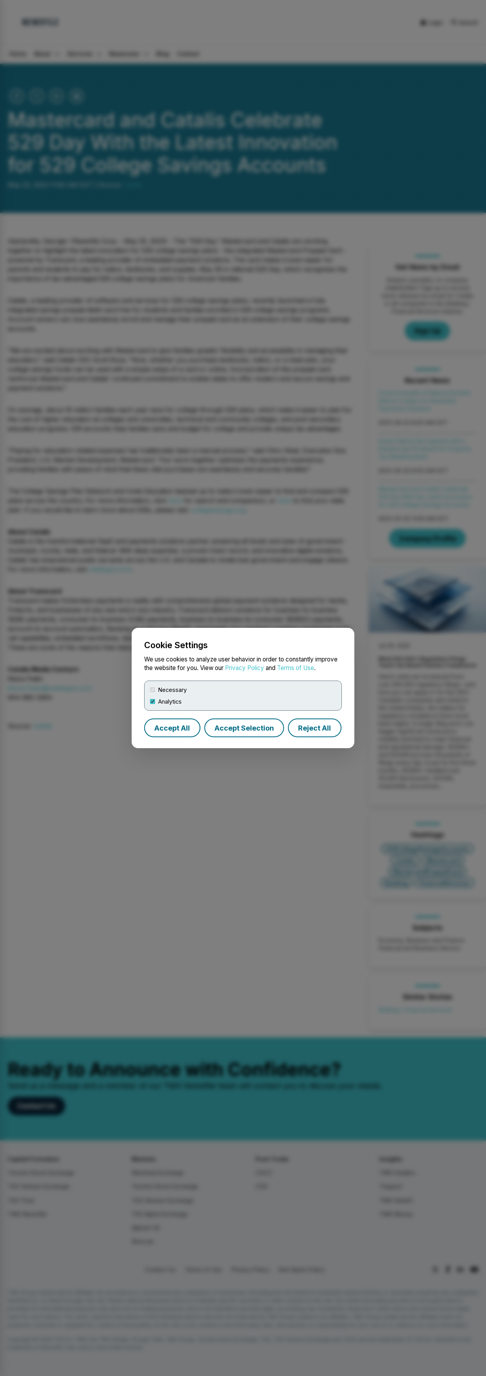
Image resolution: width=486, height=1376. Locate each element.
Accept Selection (244, 728)
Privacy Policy (244, 668)
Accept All (172, 728)
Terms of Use (295, 668)
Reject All (314, 728)
